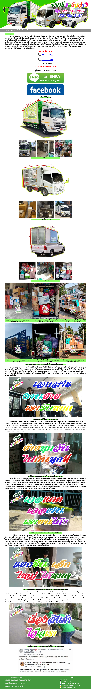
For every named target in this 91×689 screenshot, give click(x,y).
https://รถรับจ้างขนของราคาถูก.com (69, 687)
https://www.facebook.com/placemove (71, 685)
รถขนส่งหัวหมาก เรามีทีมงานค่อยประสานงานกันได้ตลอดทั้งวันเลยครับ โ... (73, 360)
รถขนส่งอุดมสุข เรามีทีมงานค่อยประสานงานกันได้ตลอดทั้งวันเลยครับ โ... (18, 320)
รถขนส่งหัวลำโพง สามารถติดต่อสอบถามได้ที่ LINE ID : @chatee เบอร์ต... (73, 320)
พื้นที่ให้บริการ (21, 30)
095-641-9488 (47, 55)
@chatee (68, 683)
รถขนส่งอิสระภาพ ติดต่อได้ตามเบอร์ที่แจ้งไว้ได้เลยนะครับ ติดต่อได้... (18, 360)
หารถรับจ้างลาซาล (19, 680)
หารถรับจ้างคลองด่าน (21, 682)
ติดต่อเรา (29, 30)
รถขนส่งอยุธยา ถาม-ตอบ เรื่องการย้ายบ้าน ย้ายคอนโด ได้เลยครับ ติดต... (45, 320)
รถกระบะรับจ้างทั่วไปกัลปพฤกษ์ (15, 685)
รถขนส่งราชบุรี (26, 679)
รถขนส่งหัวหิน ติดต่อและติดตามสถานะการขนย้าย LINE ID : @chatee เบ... (45, 360)
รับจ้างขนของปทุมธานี (18, 686)
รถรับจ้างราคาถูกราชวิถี (15, 683)
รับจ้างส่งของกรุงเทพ (9, 679)
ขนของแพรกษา (13, 682)
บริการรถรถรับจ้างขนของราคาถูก (18, 677)
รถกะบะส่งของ (10, 30)
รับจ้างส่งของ (25, 685)
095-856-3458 (47, 60)
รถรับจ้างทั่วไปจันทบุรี (18, 679)
